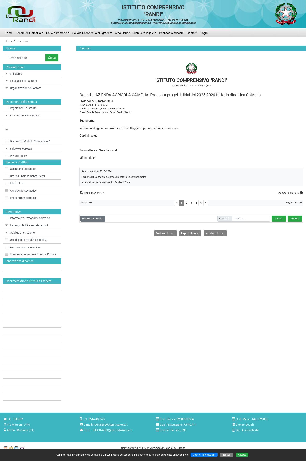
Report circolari (190, 233)
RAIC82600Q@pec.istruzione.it (112, 430)
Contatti (192, 33)
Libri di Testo (15, 183)
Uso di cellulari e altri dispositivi (26, 239)
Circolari (22, 41)
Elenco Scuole (245, 424)
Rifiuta (226, 454)
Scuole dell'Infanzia (28, 33)
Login (204, 33)
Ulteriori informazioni (204, 454)
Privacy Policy (16, 155)
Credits (181, 447)
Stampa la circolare (288, 192)
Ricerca (11, 48)
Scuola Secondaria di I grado (91, 33)
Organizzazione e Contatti (23, 88)
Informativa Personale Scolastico (27, 217)
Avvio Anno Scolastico (21, 190)
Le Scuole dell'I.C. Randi (21, 80)
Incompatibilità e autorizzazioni (26, 225)
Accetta (242, 454)
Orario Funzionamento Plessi (25, 176)
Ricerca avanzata (92, 218)
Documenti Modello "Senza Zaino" (27, 141)
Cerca (52, 58)
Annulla (295, 218)
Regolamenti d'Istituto (20, 108)
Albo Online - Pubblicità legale (134, 33)
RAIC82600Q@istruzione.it (110, 424)
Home (8, 33)
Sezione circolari (165, 233)
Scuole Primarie (56, 33)
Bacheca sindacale (171, 33)
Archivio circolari (215, 233)
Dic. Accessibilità (247, 430)
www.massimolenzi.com (163, 447)
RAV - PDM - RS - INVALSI (22, 115)
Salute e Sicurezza (18, 148)
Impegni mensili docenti (21, 197)
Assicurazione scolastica (22, 247)
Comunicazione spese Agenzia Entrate (30, 254)
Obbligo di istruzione (20, 232)
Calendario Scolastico (20, 168)
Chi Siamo (13, 73)
